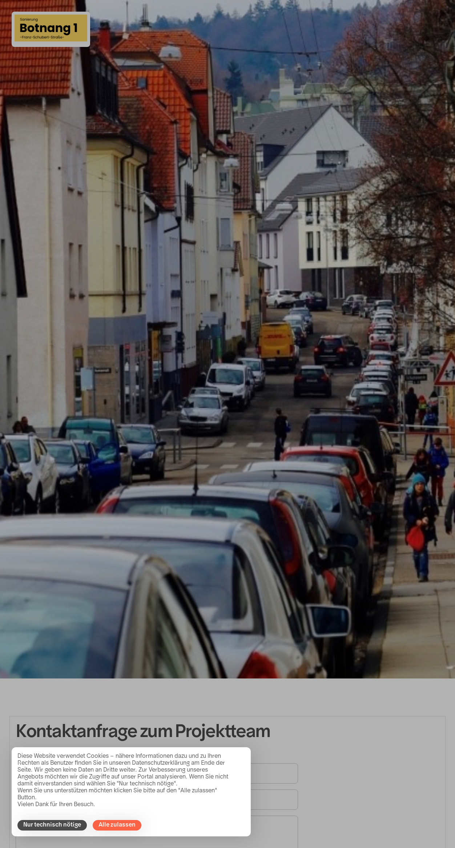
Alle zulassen (117, 825)
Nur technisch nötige (52, 825)
